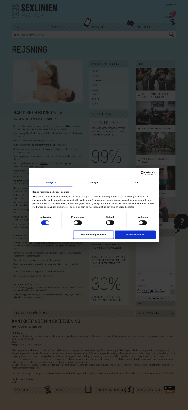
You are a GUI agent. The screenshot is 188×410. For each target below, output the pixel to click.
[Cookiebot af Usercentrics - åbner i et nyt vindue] (143, 173)
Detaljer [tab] (94, 182)
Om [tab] (137, 182)
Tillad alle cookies (135, 234)
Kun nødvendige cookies (93, 234)
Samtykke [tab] (51, 182)
